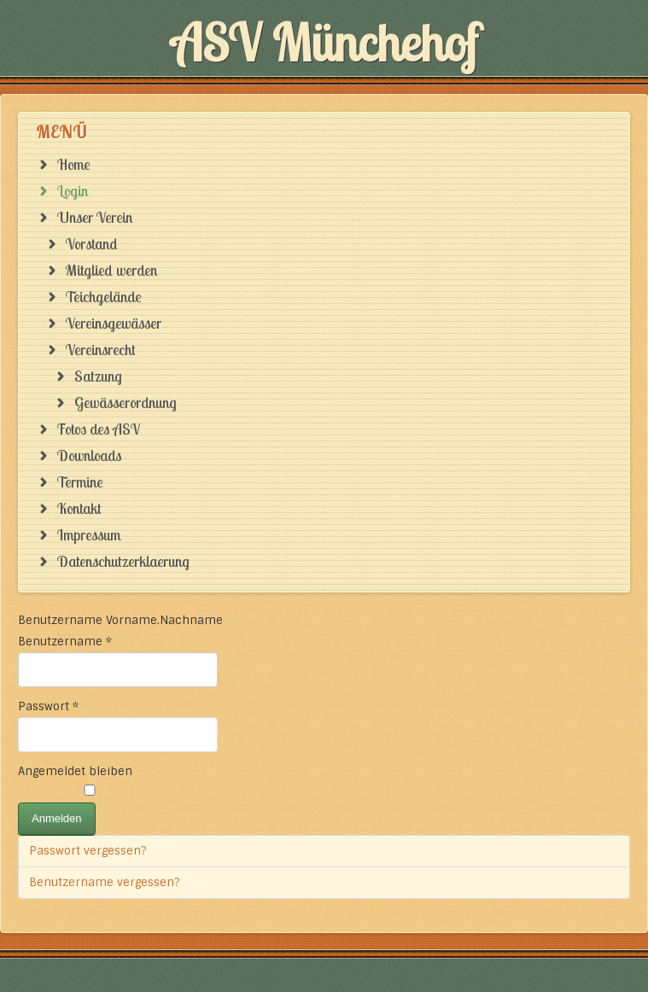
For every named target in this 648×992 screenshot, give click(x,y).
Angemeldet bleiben (75, 771)
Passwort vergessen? (87, 850)
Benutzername (65, 641)
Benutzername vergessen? (104, 882)
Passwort (48, 706)
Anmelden (57, 818)
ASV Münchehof (324, 42)
